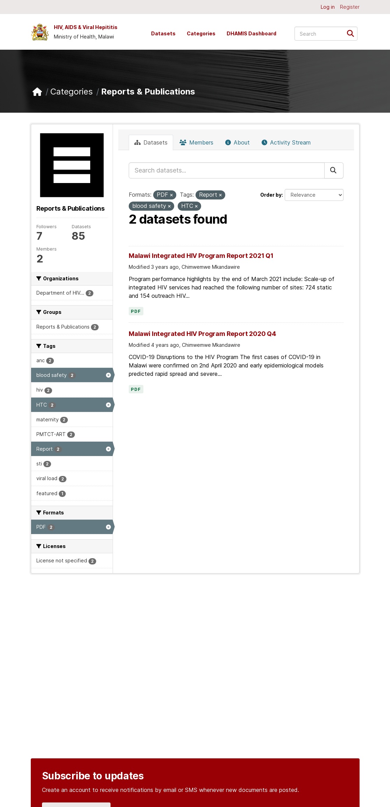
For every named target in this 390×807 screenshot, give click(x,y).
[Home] (37, 92)
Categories (201, 33)
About (237, 142)
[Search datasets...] (326, 34)
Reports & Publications (148, 91)
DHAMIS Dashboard (251, 33)
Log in (328, 7)
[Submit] (353, 33)
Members (196, 142)
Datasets (163, 33)
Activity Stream (286, 142)
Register (350, 7)
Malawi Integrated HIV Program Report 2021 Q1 (201, 255)
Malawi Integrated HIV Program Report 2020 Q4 (202, 333)
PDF (136, 311)
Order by (271, 195)
